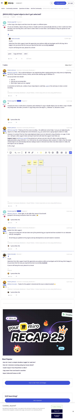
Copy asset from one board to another (14, 370)
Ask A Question (37, 400)
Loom (47, 86)
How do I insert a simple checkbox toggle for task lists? (19, 362)
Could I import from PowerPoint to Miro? (15, 368)
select (25, 54)
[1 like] (14, 119)
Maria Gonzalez (15, 38)
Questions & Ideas (24, 8)
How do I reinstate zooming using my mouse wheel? (18, 365)
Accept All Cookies (57, 416)
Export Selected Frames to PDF (12, 373)
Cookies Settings (56, 407)
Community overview (12, 8)
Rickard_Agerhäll (12, 22)
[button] (2, 3)
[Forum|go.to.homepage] (13, 3)
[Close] (73, 411)
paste (9, 54)
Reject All (56, 411)
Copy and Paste (17, 54)
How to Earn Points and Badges (37, 383)
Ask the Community (36, 8)
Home (3, 8)
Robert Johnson (12, 70)
